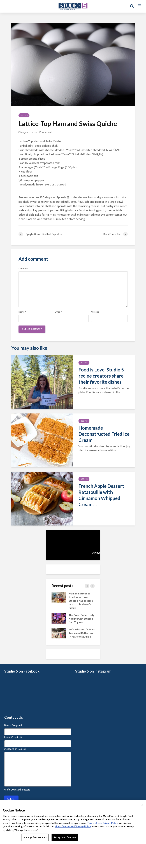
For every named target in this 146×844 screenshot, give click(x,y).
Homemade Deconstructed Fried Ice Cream (103, 434)
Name (22, 312)
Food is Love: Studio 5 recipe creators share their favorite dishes (101, 376)
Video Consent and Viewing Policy (73, 826)
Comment (23, 269)
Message (15, 748)
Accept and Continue (65, 837)
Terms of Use (94, 823)
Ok (142, 804)
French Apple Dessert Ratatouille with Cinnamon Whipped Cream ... (101, 495)
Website (95, 312)
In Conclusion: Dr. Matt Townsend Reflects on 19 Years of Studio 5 (82, 633)
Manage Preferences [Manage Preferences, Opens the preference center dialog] (35, 837)
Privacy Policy (110, 823)
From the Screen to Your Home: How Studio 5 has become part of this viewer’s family (81, 601)
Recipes (23, 115)
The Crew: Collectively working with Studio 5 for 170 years (81, 618)
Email (58, 312)
